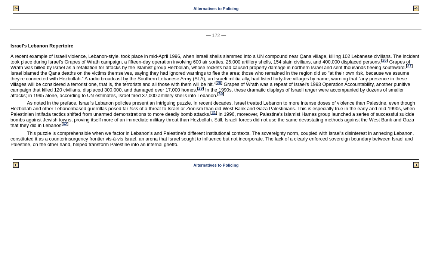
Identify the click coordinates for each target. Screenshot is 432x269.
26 (384, 60)
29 (200, 88)
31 (214, 113)
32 (65, 124)
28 (219, 83)
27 (409, 66)
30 (221, 94)
